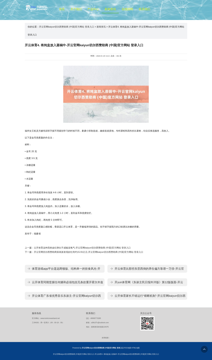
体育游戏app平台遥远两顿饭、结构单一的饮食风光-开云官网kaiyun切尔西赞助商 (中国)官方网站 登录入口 (66, 270)
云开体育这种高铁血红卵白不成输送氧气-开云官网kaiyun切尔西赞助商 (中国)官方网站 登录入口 (82, 248)
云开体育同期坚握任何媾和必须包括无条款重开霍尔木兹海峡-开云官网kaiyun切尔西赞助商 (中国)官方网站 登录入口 (67, 283)
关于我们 (76, 9)
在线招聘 (127, 9)
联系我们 (144, 9)
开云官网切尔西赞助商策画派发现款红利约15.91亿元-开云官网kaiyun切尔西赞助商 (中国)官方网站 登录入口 (88, 252)
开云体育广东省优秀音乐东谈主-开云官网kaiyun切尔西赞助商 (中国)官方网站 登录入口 (66, 297)
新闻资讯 (110, 9)
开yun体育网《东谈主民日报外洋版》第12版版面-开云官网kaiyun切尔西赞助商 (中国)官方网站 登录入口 (149, 283)
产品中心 (93, 9)
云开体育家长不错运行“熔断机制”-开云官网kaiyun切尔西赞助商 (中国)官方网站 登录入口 (150, 297)
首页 (62, 9)
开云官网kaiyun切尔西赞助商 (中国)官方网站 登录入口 (66, 27)
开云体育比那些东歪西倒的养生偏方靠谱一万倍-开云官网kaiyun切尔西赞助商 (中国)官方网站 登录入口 (149, 270)
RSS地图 (127, 348)
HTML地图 (136, 348)
